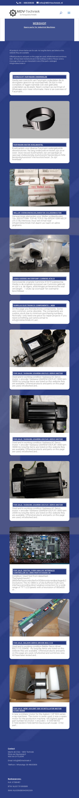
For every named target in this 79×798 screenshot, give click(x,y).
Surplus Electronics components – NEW (34, 305)
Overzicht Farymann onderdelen (30, 77)
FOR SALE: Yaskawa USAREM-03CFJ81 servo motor (38, 439)
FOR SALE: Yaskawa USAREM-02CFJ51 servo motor (38, 505)
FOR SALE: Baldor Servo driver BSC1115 (33, 643)
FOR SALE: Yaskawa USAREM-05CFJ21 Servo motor (38, 373)
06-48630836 (31, 765)
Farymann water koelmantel (28, 145)
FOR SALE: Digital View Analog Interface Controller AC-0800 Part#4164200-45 (34, 572)
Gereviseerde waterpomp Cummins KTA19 (34, 279)
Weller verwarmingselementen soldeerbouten (37, 213)
